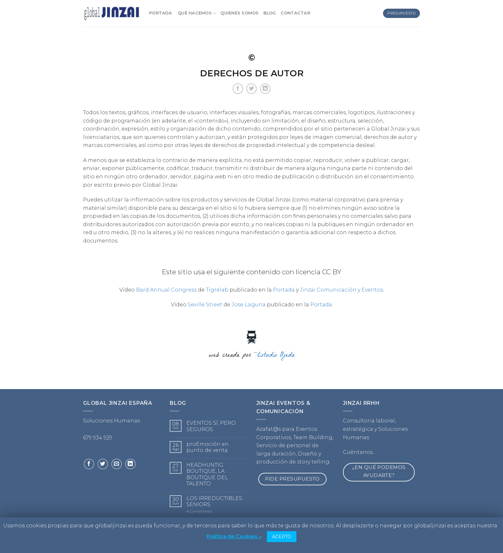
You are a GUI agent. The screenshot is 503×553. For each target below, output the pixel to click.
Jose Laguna (249, 305)
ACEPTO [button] (281, 537)
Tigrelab (217, 290)
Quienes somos (239, 13)
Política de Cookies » (234, 536)
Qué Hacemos (197, 13)
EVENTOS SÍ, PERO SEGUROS (211, 426)
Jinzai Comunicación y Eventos (341, 290)
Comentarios (199, 511)
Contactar (295, 13)
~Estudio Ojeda (274, 356)
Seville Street (205, 305)
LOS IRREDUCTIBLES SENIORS (214, 501)
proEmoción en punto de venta (207, 447)
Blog (269, 13)
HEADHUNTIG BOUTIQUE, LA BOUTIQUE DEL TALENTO (207, 474)
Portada (161, 13)
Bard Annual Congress (166, 290)
